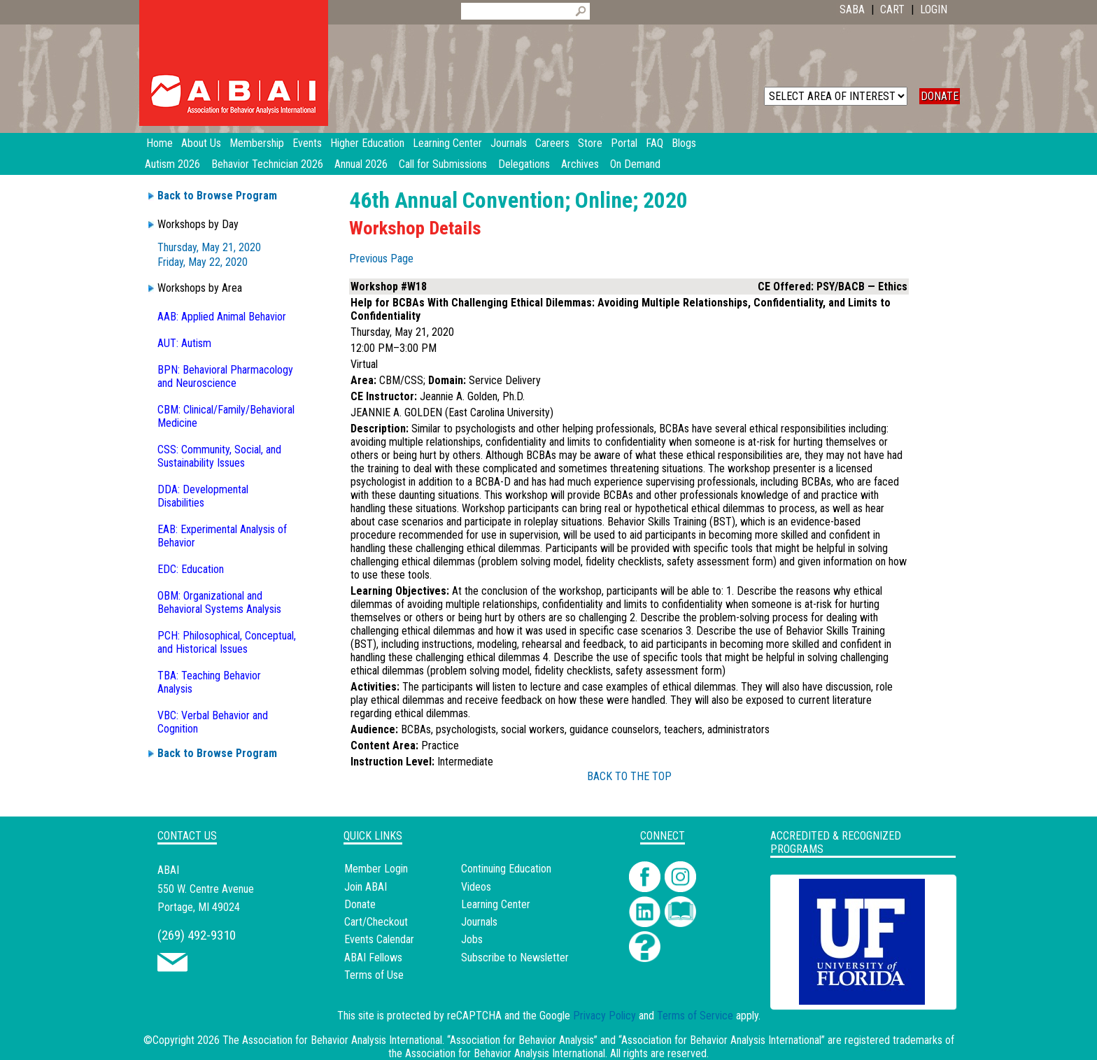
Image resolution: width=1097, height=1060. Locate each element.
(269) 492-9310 (196, 935)
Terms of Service (695, 1015)
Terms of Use (374, 975)
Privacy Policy (604, 1015)
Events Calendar (379, 939)
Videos (476, 886)
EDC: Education (190, 569)
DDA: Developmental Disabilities (202, 496)
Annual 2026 (361, 164)
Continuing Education (506, 868)
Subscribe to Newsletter (515, 957)
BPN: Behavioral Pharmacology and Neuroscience (225, 376)
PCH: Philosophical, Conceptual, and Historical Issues (226, 642)
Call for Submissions (443, 164)
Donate (360, 904)
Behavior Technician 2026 (267, 164)
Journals (479, 921)
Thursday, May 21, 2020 (209, 247)
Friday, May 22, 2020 (202, 262)
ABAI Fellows (373, 957)
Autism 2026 (172, 164)
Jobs (472, 939)
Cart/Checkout (376, 921)
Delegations (524, 164)
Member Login (376, 868)
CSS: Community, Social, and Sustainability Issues (219, 456)
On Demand (635, 164)
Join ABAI (365, 886)
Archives (580, 164)
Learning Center (495, 904)
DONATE (939, 96)
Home (159, 143)
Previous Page (381, 258)
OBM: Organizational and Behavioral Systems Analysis (219, 602)
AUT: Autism (184, 343)
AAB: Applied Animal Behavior (221, 316)
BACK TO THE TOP (629, 776)
